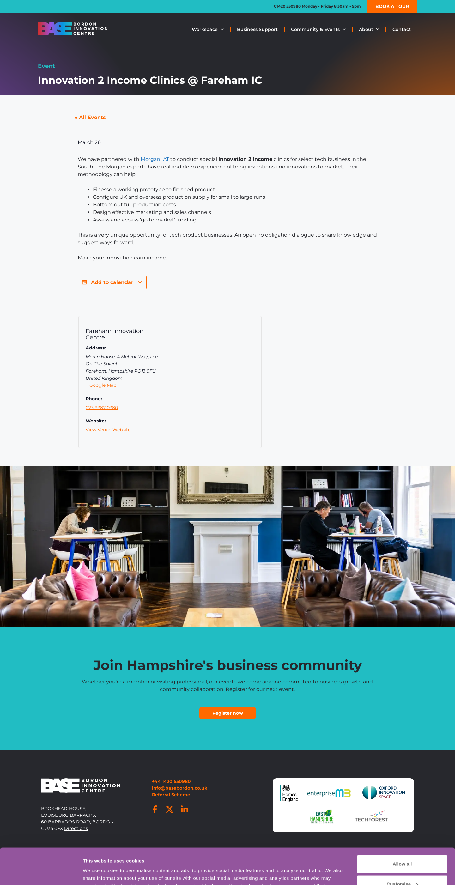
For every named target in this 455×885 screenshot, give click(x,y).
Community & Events (318, 29)
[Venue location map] (219, 384)
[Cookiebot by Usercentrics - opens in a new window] (41, 872)
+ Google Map (101, 385)
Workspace (208, 29)
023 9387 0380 (102, 407)
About (369, 29)
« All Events (90, 117)
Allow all (402, 828)
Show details (97, 867)
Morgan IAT (155, 159)
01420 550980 (287, 6)
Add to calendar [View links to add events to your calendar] (112, 282)
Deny (402, 868)
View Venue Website (108, 430)
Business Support (257, 29)
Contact (401, 29)
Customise (402, 848)
